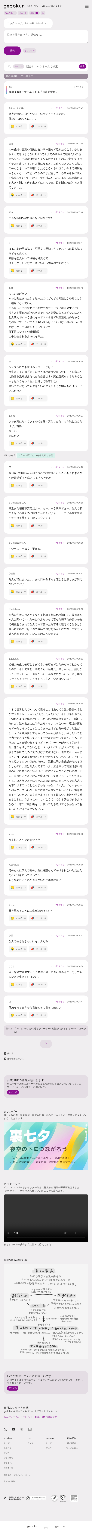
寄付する (13, 1388)
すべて (19, 66)
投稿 (12, 50)
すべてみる (78, 87)
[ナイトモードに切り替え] (43, 13)
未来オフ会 (8, 1468)
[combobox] (29, 50)
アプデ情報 (8, 1458)
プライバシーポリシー (23, 1475)
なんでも (10, 13)
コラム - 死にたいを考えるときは (36, 455)
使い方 (9, 1028)
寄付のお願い (72, 1448)
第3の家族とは (72, 1443)
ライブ (30, 1443)
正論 (34, 12)
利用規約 (7, 1475)
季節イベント (9, 1463)
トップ (6, 1443)
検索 (82, 66)
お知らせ (7, 1448)
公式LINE (13, 1092)
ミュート (23, 13)
